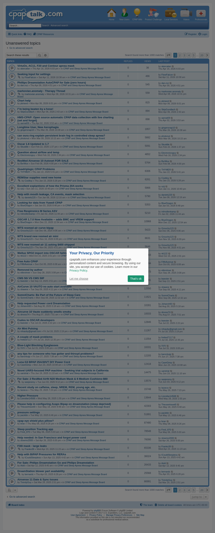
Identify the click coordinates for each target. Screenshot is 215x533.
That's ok (136, 278)
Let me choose (78, 278)
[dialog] (107, 266)
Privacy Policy (78, 270)
